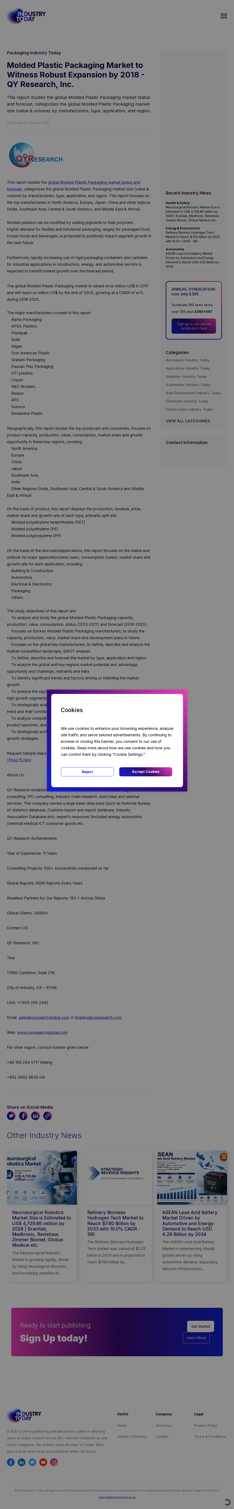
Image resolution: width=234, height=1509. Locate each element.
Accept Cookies (145, 771)
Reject (87, 772)
